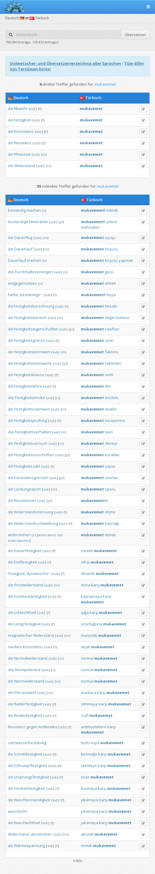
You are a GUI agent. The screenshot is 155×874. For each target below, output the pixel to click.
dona (85, 585)
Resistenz (22, 142)
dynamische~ (38, 573)
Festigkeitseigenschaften (36, 329)
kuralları (112, 454)
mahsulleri (90, 227)
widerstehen (19, 534)
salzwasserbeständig (27, 742)
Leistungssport (27, 489)
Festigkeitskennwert (32, 351)
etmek (110, 283)
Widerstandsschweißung (36, 523)
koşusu (111, 249)
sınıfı (109, 374)
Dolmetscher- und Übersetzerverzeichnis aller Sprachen (65, 63)
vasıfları (112, 329)
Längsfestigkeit (27, 624)
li (93, 210)
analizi (111, 409)
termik (86, 845)
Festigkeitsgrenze (29, 340)
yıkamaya (89, 799)
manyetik (89, 635)
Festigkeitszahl (27, 466)
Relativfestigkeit (28, 715)
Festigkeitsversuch (30, 443)
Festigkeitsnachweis (32, 409)
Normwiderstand (29, 681)
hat (59, 535)
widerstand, (47, 535)
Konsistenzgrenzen (31, 477)
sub (32, 108)
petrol (112, 221)
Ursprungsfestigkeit (31, 777)
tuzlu (85, 742)
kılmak (112, 210)
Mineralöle (38, 221)
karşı (95, 585)
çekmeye (89, 765)
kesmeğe (89, 754)
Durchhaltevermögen (34, 271)
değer (110, 317)
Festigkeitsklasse (29, 374)
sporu (110, 489)
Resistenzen (25, 500)
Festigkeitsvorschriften (34, 454)
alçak (85, 646)
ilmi (108, 386)
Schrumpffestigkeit (30, 765)
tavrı (109, 432)
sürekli (87, 550)
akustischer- (41, 834)
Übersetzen (135, 34)
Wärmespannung (29, 845)
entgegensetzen (22, 283)
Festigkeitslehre (28, 386)
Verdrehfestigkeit (29, 788)
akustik (87, 834)
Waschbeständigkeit (32, 799)
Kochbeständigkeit (30, 596)
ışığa (85, 612)
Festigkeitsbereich (30, 317)
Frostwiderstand (28, 585)
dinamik (88, 573)
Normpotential (27, 669)
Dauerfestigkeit (27, 550)
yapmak (126, 260)
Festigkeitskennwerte (33, 363)
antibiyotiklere (93, 726)
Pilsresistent (25, 692)
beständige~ (31, 294)
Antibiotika (47, 726)
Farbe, (13, 294)
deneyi (111, 443)
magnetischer (20, 635)
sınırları (111, 477)
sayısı (110, 466)
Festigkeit (22, 120)
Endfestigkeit (25, 562)
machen (34, 210)
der (10, 154)
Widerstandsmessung (33, 512)
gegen (32, 726)
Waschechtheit (27, 822)
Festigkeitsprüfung (30, 420)
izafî (84, 715)
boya (111, 294)
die (10, 108)
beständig (17, 210)
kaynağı (112, 523)
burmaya (89, 788)
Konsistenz (24, 131)
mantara (88, 692)
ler (95, 500)
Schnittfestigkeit (28, 754)
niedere (15, 646)
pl (61, 222)
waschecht (17, 811)
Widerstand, (19, 834)
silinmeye (89, 704)
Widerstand (24, 165)
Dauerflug (23, 237)
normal (87, 658)
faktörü (111, 351)
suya (95, 742)
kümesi (122, 317)
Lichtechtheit (25, 612)
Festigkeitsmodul (30, 397)
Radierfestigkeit (28, 704)
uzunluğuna (91, 624)
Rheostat (22, 154)
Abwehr (21, 108)
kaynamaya (91, 596)
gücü (109, 271)
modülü (111, 397)
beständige (18, 221)
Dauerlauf (23, 249)
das (11, 271)
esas (85, 777)
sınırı (109, 340)
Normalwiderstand (30, 658)
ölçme (110, 512)
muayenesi (115, 420)
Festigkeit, (16, 573)
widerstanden (19, 540)
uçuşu (110, 237)
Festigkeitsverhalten (33, 432)
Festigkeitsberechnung (34, 306)
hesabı (111, 306)
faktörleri (113, 363)
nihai (85, 562)
